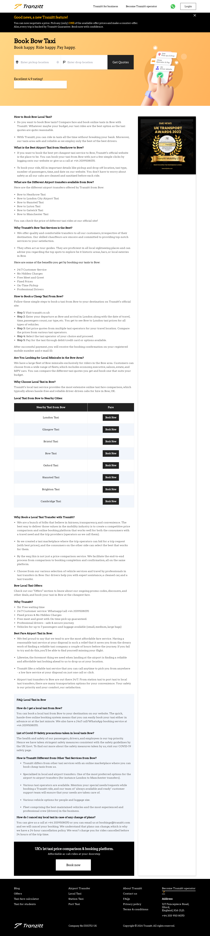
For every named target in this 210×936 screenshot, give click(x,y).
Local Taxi (74, 893)
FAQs (126, 898)
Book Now (110, 417)
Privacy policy (132, 904)
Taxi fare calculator (26, 898)
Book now (73, 865)
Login (188, 6)
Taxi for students (25, 904)
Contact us (130, 893)
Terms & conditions (135, 909)
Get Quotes (121, 62)
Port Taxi (74, 904)
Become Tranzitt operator (141, 6)
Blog (17, 888)
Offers (18, 893)
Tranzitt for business (105, 6)
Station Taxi (76, 898)
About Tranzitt (132, 888)
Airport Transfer (79, 888)
